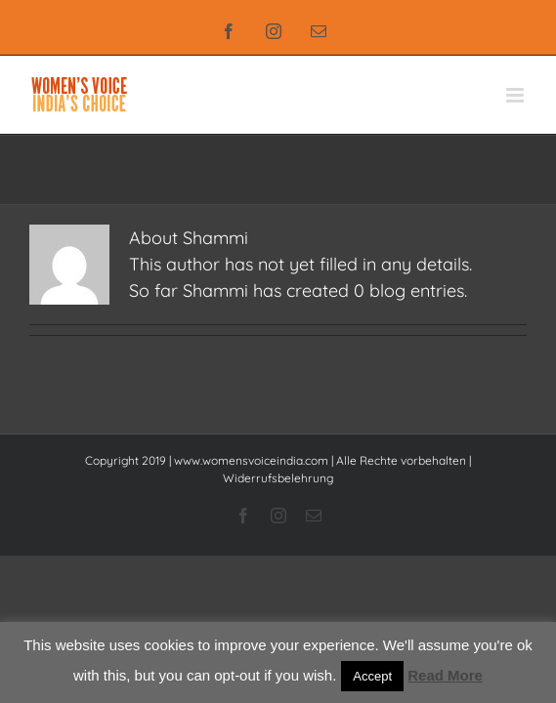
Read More (445, 675)
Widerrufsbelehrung (278, 478)
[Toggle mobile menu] (516, 95)
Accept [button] (372, 676)
